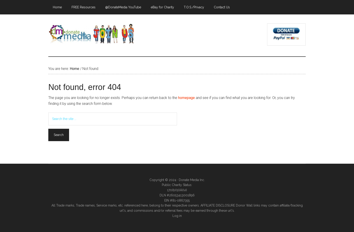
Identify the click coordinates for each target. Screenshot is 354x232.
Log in (177, 216)
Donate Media (91, 33)
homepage (186, 98)
